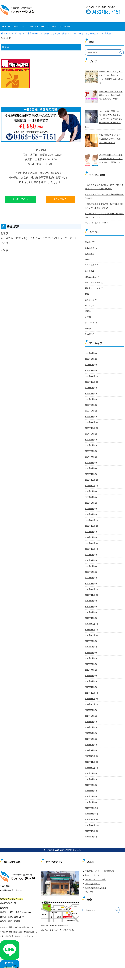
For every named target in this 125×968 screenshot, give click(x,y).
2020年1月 (89, 575)
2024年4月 (89, 450)
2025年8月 (89, 381)
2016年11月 (90, 752)
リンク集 (89, 881)
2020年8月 (89, 547)
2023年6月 (89, 495)
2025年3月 (89, 404)
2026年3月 (89, 353)
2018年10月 (90, 626)
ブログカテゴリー (36, 26)
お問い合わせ (64, 26)
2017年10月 (90, 695)
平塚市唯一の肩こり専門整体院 (99, 860)
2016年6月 (89, 774)
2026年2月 (89, 359)
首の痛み (88, 328)
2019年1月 (89, 609)
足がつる (88, 249)
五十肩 (87, 266)
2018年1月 (89, 678)
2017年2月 (89, 735)
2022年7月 (89, 524)
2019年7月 (89, 592)
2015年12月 (90, 809)
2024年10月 (90, 421)
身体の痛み (89, 317)
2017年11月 (90, 689)
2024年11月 (90, 415)
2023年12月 (90, 472)
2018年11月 (90, 621)
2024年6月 (89, 438)
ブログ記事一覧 (92, 872)
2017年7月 (89, 712)
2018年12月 (90, 615)
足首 (86, 311)
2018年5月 (89, 655)
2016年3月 (89, 791)
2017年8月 (89, 706)
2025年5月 (89, 398)
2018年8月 (89, 638)
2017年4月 (89, 723)
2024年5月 (89, 444)
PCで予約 (60, 199)
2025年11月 (90, 370)
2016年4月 (89, 786)
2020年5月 (89, 564)
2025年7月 (89, 387)
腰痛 (86, 305)
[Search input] (102, 52)
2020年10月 (90, 541)
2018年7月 (89, 643)
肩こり (87, 300)
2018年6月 (89, 649)
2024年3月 (89, 455)
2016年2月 (89, 797)
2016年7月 (89, 769)
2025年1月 (89, 410)
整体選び (88, 237)
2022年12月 (90, 512)
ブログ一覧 (51, 26)
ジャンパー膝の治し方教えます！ (98, 218)
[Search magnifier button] (120, 52)
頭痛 (86, 323)
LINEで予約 (20, 199)
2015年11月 (90, 814)
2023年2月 (89, 507)
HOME (6, 26)
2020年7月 (89, 552)
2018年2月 (89, 672)
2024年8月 (89, 427)
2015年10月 (90, 820)
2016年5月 (89, 780)
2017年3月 (89, 729)
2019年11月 (90, 586)
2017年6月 (89, 717)
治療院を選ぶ (90, 271)
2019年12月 (90, 581)
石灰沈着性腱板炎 (92, 277)
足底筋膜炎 (89, 243)
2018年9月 (89, 632)
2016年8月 (89, 763)
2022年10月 (90, 518)
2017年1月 (89, 740)
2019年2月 (89, 604)
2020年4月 (89, 569)
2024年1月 (89, 467)
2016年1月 (89, 803)
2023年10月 (90, 478)
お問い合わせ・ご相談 (95, 877)
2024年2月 (89, 461)
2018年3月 (89, 666)
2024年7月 (89, 433)
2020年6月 (89, 558)
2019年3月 (89, 598)
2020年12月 (90, 535)
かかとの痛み (90, 260)
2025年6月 (89, 393)
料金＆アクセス (19, 26)
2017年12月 (90, 683)
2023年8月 (89, 484)
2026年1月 (89, 364)
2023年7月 (89, 490)
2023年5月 (89, 501)
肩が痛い (88, 294)
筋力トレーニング (92, 283)
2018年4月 (89, 661)
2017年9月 (89, 700)
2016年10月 (90, 757)
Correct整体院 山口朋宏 (69, 839)
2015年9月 (89, 826)
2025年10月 (90, 376)
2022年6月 (89, 529)
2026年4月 (89, 347)
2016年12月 (90, 746)
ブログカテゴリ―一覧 (95, 868)
